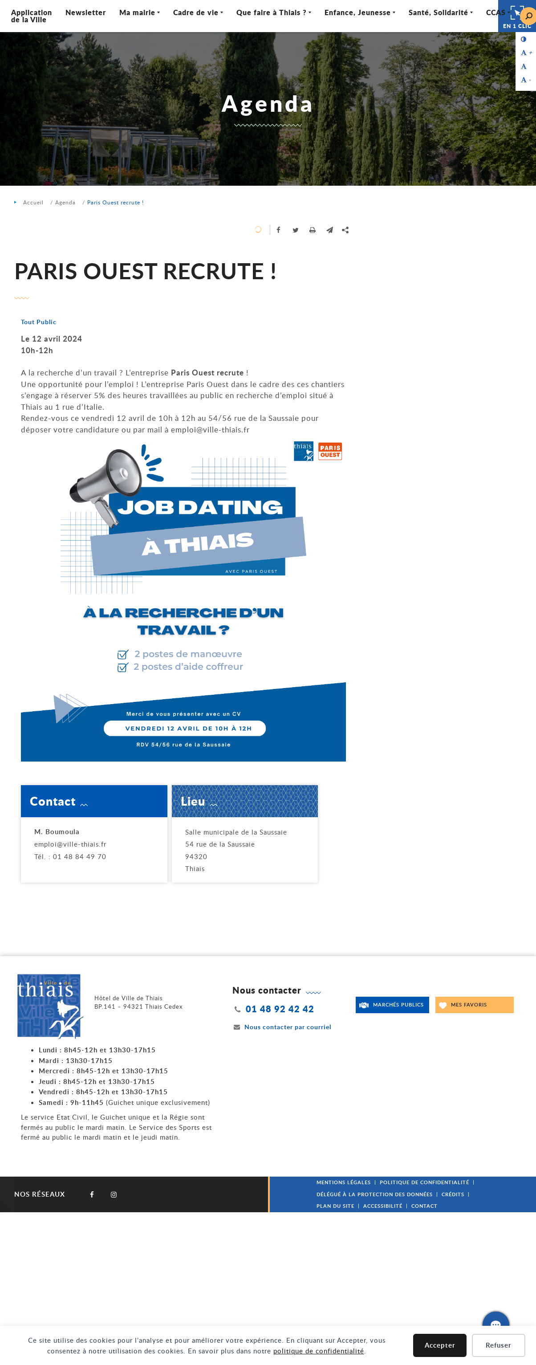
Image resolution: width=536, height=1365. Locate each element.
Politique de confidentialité (424, 1182)
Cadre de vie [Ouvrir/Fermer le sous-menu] (196, 12)
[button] (329, 230)
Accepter (440, 1345)
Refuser (499, 1345)
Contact (424, 1205)
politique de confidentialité (318, 1350)
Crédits (453, 1194)
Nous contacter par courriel (281, 1027)
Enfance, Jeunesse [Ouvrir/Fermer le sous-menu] (358, 12)
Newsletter (85, 12)
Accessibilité (382, 1205)
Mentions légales (344, 1182)
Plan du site (335, 1205)
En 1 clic (517, 16)
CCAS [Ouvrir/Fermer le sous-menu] (496, 12)
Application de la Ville (31, 15)
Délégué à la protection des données (375, 1194)
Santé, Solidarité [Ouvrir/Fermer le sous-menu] (438, 12)
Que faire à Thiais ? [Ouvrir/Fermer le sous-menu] (271, 12)
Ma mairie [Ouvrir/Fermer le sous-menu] (137, 12)
